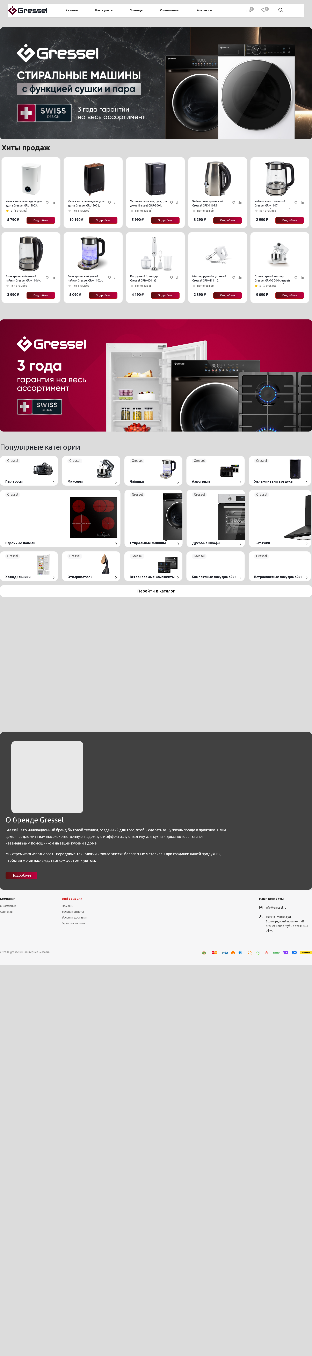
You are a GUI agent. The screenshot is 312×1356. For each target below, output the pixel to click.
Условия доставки (74, 1118)
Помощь (67, 1106)
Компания (7, 1099)
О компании (8, 1106)
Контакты (6, 1112)
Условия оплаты (73, 1112)
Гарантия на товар (74, 1123)
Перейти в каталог (156, 591)
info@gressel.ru (276, 1108)
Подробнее (41, 220)
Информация (72, 1099)
